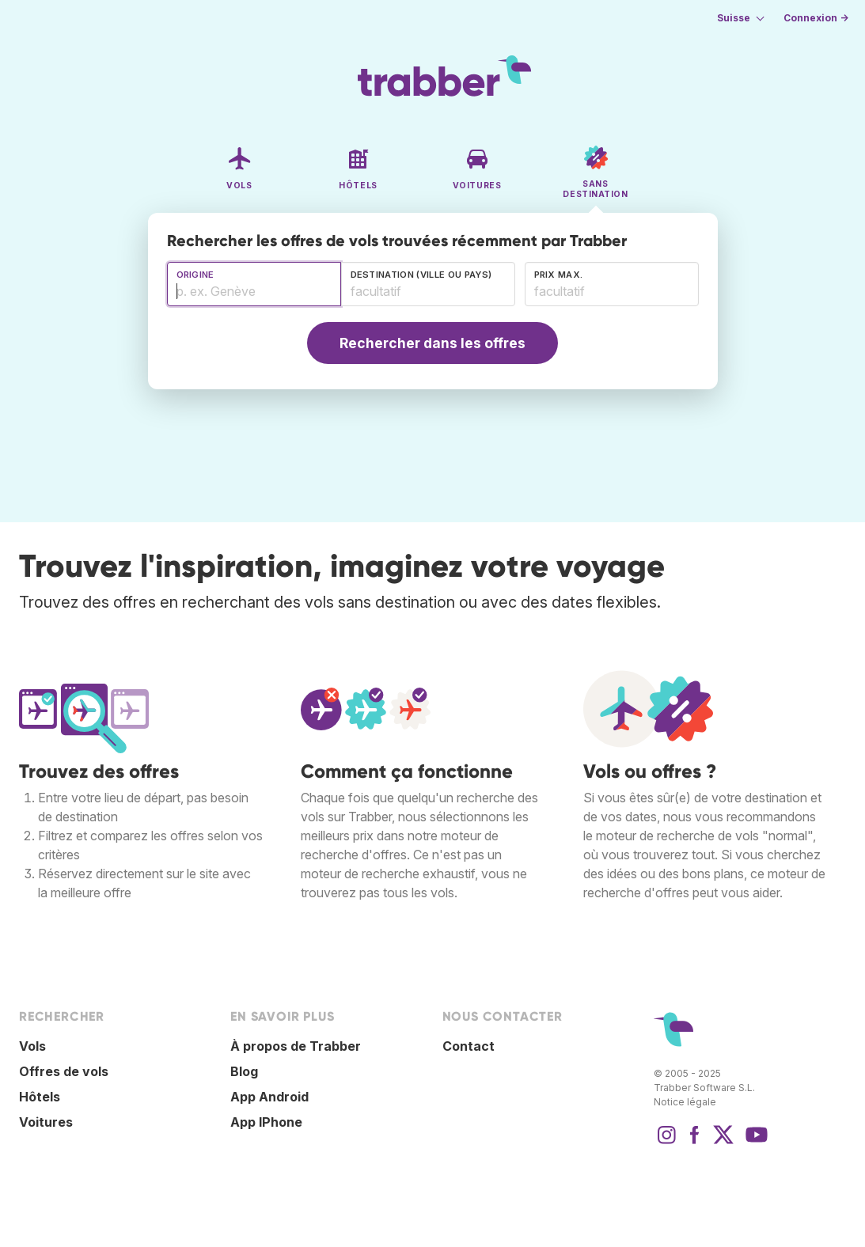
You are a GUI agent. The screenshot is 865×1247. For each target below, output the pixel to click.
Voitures (46, 1122)
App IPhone (266, 1122)
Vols (32, 1046)
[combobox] (254, 284)
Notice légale (685, 1102)
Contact (468, 1046)
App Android (269, 1097)
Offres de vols (63, 1071)
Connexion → (815, 18)
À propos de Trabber (295, 1046)
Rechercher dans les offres (432, 343)
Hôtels (39, 1097)
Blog (244, 1071)
